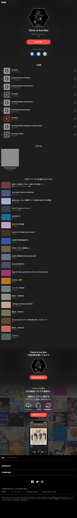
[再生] (6, 70)
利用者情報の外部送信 (32, 492)
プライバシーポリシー (16, 492)
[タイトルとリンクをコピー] (45, 54)
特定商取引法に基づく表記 (49, 492)
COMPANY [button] (6, 472)
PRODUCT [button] (6, 466)
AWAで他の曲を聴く (38, 377)
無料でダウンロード (38, 415)
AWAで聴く (38, 42)
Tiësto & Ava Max (12, 457)
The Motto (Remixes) (10, 168)
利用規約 (4, 492)
